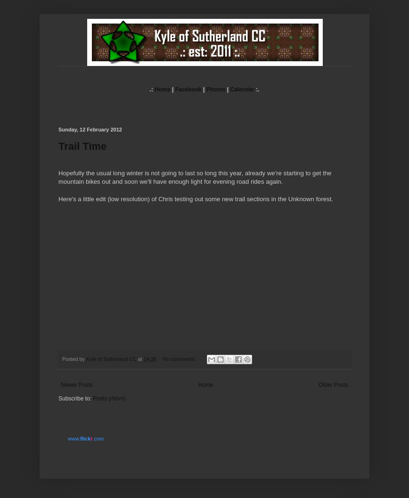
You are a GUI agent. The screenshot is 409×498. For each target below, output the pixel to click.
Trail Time (82, 146)
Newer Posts (77, 385)
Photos (216, 89)
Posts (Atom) (109, 398)
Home (162, 89)
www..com (86, 438)
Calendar (242, 89)
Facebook (188, 89)
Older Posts (333, 385)
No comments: (180, 359)
